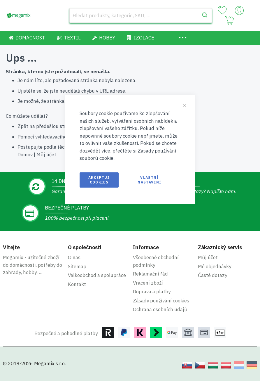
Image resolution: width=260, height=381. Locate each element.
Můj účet (46, 154)
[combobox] (140, 15)
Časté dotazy (212, 275)
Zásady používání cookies (161, 300)
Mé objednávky (214, 266)
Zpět (22, 126)
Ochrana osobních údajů (160, 309)
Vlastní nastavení (149, 179)
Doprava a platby (152, 291)
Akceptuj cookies (99, 179)
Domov (25, 154)
